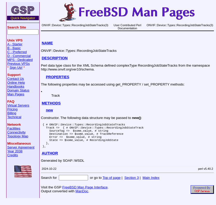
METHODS (51, 103)
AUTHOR (50, 159)
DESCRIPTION (55, 58)
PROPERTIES (57, 77)
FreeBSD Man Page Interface (84, 193)
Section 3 (131, 184)
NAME (47, 43)
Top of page (112, 184)
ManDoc (81, 197)
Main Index (150, 184)
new (49, 110)
